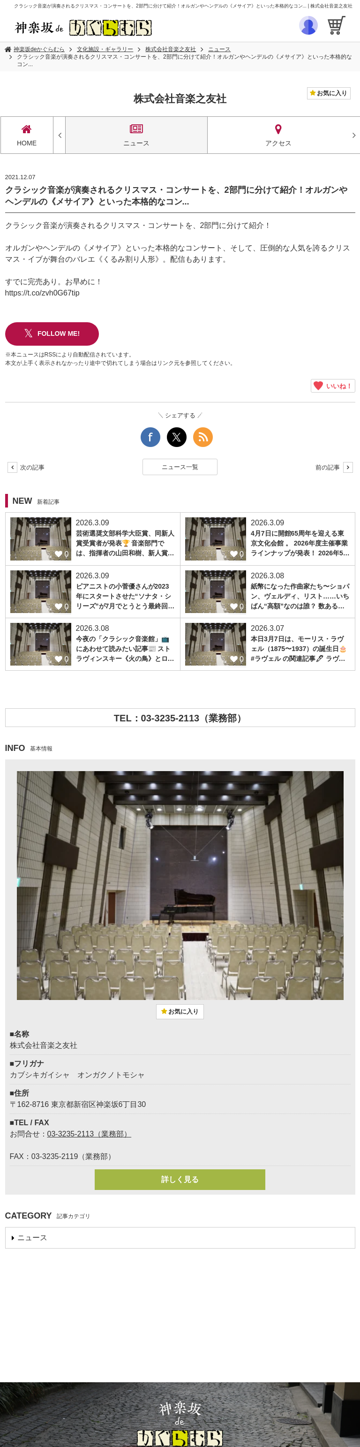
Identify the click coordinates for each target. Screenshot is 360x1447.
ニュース (219, 49)
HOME (27, 135)
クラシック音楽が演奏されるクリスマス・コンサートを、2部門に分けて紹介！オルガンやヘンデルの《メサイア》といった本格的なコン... (184, 60)
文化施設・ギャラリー (105, 49)
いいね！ (333, 385)
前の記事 (334, 467)
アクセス (278, 135)
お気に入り (331, 93)
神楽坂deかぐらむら (39, 49)
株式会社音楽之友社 (170, 49)
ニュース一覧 (180, 466)
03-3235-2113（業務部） (89, 1134)
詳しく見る (180, 1179)
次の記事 (26, 467)
